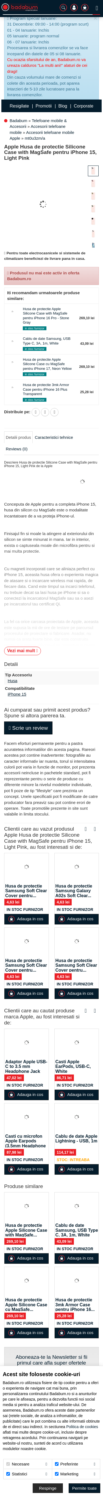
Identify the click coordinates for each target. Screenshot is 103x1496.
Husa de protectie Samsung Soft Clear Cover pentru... (26, 891)
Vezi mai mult (22, 650)
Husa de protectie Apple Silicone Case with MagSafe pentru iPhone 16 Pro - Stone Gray (46, 316)
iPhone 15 (17, 694)
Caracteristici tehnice (54, 437)
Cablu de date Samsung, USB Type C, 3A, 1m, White (46, 341)
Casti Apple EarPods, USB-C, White (73, 1066)
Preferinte (66, 1464)
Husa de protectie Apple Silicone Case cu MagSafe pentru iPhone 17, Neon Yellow (47, 364)
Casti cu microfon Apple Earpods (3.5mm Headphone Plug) (25, 1143)
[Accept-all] (84, 1488)
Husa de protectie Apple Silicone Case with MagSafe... (26, 1230)
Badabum (18, 120)
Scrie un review (28, 728)
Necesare (17, 1464)
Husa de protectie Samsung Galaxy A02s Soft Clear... (73, 891)
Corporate (83, 106)
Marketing (67, 1474)
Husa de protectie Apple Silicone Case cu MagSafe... (26, 1304)
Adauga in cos (25, 919)
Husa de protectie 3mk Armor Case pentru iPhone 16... (75, 1304)
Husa (12, 680)
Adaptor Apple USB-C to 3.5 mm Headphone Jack (26, 1066)
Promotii (44, 106)
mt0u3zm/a (35, 138)
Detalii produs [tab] (18, 437)
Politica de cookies (82, 1427)
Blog (62, 106)
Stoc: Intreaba (73, 1160)
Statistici (16, 1474)
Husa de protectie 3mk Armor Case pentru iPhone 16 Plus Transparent (46, 389)
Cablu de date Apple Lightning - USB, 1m (76, 1139)
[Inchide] (95, 18)
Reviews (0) (16, 449)
